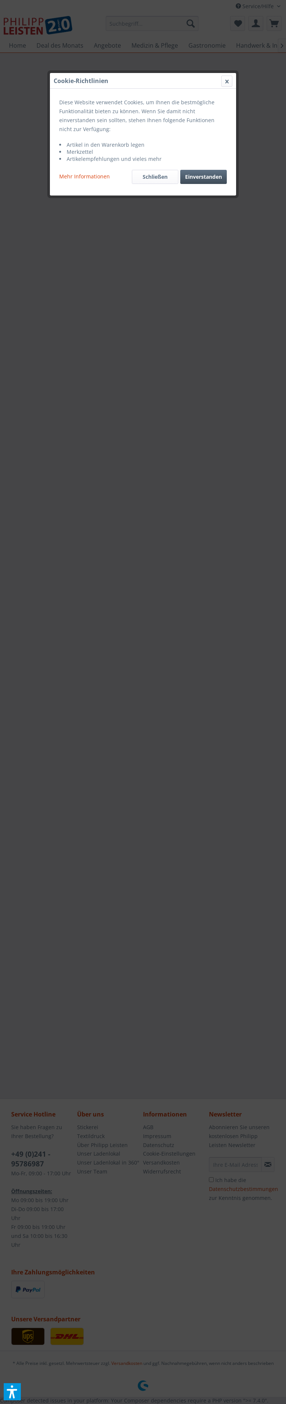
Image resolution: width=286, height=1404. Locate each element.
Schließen (155, 176)
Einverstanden (203, 176)
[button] (12, 1391)
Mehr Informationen (84, 176)
